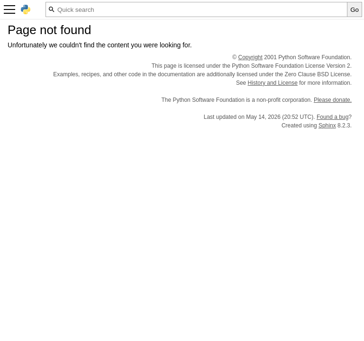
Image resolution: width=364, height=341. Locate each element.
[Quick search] (196, 9)
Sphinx (327, 125)
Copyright (250, 57)
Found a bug (332, 117)
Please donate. (333, 100)
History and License (273, 83)
